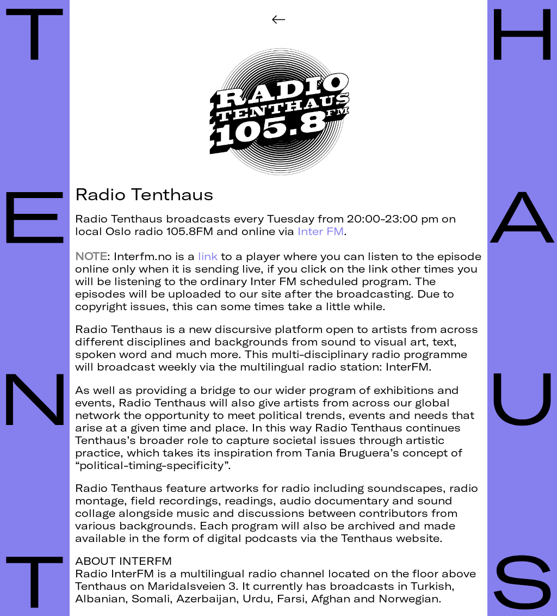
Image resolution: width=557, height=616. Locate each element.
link (208, 256)
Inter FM (321, 231)
